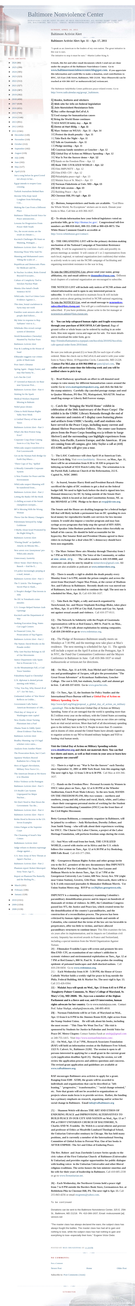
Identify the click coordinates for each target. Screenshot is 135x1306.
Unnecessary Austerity (24, 558)
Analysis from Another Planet (27, 748)
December (20, 135)
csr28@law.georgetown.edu (106, 887)
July (17, 157)
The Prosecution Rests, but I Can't (29, 753)
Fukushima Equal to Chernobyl (28, 675)
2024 (14, 71)
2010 (14, 900)
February (19, 889)
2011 (14, 131)
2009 (14, 904)
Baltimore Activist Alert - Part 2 (28, 247)
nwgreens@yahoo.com (87, 1194)
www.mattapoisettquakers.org (81, 386)
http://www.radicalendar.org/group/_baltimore (74, 92)
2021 (14, 85)
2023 (14, 76)
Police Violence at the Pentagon (28, 781)
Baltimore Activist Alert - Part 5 (28, 786)
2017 (14, 103)
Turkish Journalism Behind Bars (29, 191)
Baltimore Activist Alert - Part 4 (28, 389)
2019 (14, 94)
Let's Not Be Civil (22, 377)
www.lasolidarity (86, 459)
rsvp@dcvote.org (111, 501)
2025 (14, 67)
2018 (14, 99)
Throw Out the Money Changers (29, 517)
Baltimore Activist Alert (25, 344)
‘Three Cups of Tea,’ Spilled (27, 463)
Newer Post (56, 1268)
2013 (14, 122)
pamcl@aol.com (105, 363)
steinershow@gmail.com (106, 562)
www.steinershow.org (103, 566)
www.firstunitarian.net (71, 1175)
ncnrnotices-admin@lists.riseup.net (69, 313)
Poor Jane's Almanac (23, 364)
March (18, 885)
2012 (14, 126)
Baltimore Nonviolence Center (66, 14)
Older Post (122, 1268)
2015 (14, 112)
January (18, 894)
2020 (14, 90)
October (19, 144)
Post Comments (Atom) (74, 1274)
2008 (14, 909)
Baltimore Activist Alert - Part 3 (28, 427)
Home (89, 1268)
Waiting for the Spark (24, 394)
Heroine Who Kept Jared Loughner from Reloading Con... (27, 199)
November (20, 139)
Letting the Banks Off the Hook (28, 496)
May (17, 166)
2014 (14, 117)
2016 (14, 108)
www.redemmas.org (85, 967)
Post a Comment (57, 1263)
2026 (14, 62)
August (18, 153)
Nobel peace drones (23, 406)
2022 (14, 81)
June (17, 162)
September (20, 148)
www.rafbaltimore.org (63, 1068)
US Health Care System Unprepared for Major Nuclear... (25, 794)
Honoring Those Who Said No (28, 251)
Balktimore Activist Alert (25, 843)
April (17, 171)
